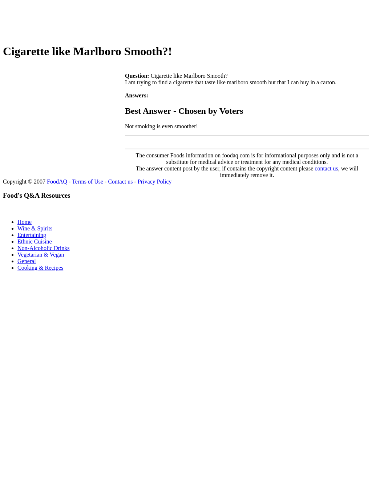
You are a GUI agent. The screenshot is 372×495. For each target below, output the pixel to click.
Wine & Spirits (34, 228)
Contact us (120, 181)
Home (24, 222)
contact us (326, 168)
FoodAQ (57, 181)
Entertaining (31, 235)
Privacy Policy (155, 181)
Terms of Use (87, 181)
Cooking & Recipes (40, 268)
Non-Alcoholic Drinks (43, 248)
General (26, 261)
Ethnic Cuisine (34, 241)
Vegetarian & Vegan (40, 254)
